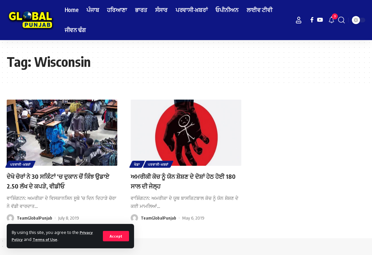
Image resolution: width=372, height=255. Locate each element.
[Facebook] (312, 19)
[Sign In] (298, 20)
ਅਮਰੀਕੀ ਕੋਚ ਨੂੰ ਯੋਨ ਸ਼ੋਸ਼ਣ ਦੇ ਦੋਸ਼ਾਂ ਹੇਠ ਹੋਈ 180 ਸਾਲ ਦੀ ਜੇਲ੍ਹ (182, 180)
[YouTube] (320, 19)
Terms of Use (48, 239)
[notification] (331, 20)
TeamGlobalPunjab (34, 218)
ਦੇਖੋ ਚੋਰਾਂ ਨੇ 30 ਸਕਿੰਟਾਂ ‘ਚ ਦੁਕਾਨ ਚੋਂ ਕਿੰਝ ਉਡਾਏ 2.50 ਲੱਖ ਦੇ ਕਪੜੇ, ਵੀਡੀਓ (61, 180)
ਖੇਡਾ (137, 164)
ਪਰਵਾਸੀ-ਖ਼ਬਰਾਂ (21, 164)
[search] (341, 20)
